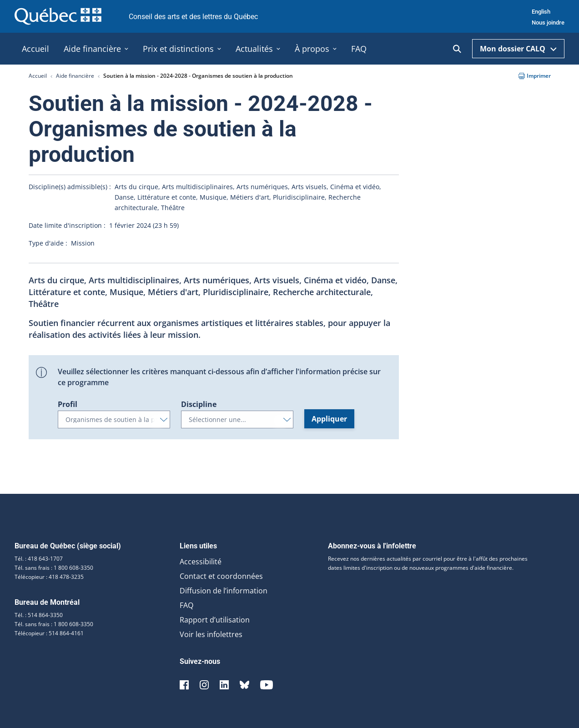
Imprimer (535, 76)
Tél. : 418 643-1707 (39, 558)
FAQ (186, 605)
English (541, 11)
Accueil (38, 76)
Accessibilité (201, 562)
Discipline (198, 404)
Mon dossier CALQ (518, 49)
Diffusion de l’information (223, 591)
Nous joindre (548, 22)
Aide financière (75, 76)
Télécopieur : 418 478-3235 (49, 577)
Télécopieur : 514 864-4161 (49, 633)
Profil (67, 404)
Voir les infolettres (211, 634)
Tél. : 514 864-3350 (39, 615)
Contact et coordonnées (221, 576)
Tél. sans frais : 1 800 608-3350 (54, 568)
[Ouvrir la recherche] (457, 49)
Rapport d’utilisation (215, 620)
